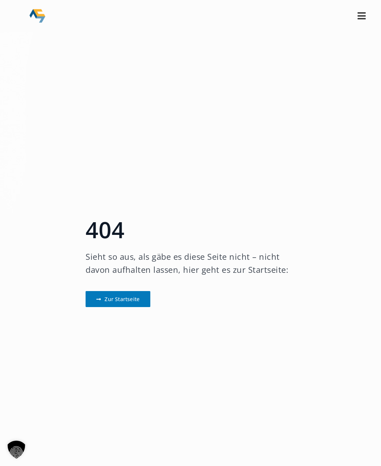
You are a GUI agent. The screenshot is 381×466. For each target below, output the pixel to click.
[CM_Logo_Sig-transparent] (37, 11)
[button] (16, 449)
